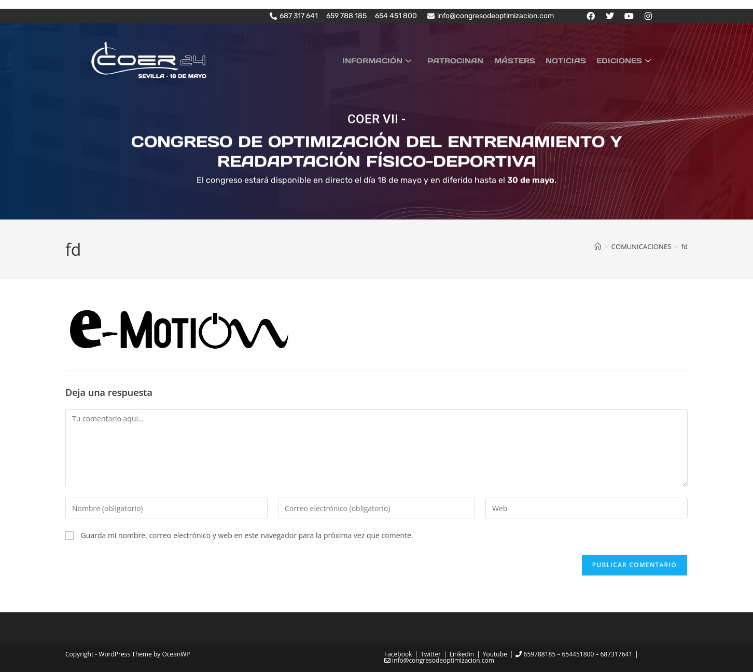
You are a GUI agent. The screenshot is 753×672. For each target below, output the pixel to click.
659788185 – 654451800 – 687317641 (573, 653)
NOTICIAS (570, 60)
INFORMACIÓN (392, 60)
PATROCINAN (467, 60)
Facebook (398, 653)
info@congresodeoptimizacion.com (439, 659)
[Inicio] (597, 246)
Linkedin (462, 653)
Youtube (495, 653)
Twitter (431, 653)
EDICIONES (626, 60)
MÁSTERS (522, 60)
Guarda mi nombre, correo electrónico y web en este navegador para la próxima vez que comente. (247, 535)
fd (684, 246)
